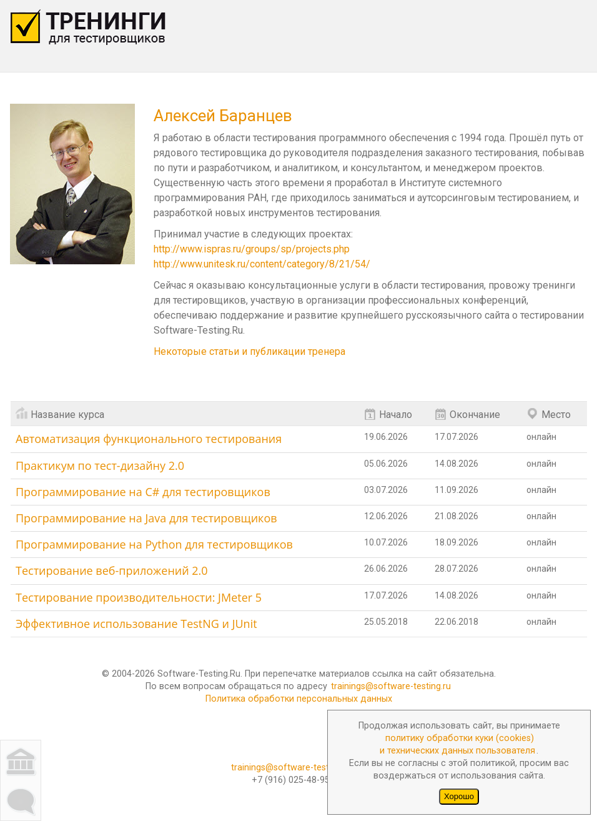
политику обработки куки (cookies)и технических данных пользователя (457, 744)
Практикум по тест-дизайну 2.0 (100, 465)
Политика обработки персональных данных (298, 699)
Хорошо (459, 796)
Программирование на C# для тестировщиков (143, 491)
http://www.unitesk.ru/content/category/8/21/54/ (262, 264)
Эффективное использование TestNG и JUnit (136, 623)
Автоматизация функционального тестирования (149, 438)
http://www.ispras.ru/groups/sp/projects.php (252, 249)
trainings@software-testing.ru (391, 686)
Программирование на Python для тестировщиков (154, 544)
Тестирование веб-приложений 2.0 (112, 570)
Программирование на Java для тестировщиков (146, 517)
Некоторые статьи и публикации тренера (249, 351)
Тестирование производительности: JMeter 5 (139, 597)
